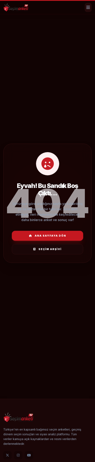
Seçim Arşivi (47, 249)
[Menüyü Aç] (88, 7)
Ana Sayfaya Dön (47, 235)
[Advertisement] (47, 28)
